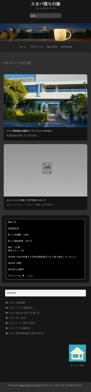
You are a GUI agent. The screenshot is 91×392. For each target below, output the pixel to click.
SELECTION (52, 46)
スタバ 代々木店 (16, 318)
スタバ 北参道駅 (16, 302)
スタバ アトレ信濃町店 (20, 307)
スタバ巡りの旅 (45, 3)
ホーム (22, 46)
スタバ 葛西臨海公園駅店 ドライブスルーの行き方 (29, 131)
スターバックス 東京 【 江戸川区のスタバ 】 (26, 200)
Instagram (66, 46)
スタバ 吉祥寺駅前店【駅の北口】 (26, 333)
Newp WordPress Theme (30, 385)
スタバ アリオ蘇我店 (19, 328)
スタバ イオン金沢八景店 (21, 323)
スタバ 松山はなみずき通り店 (24, 312)
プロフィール (36, 46)
